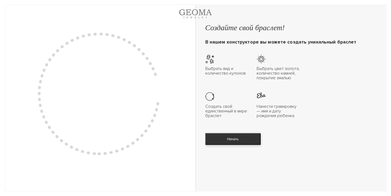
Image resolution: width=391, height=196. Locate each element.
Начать (233, 139)
